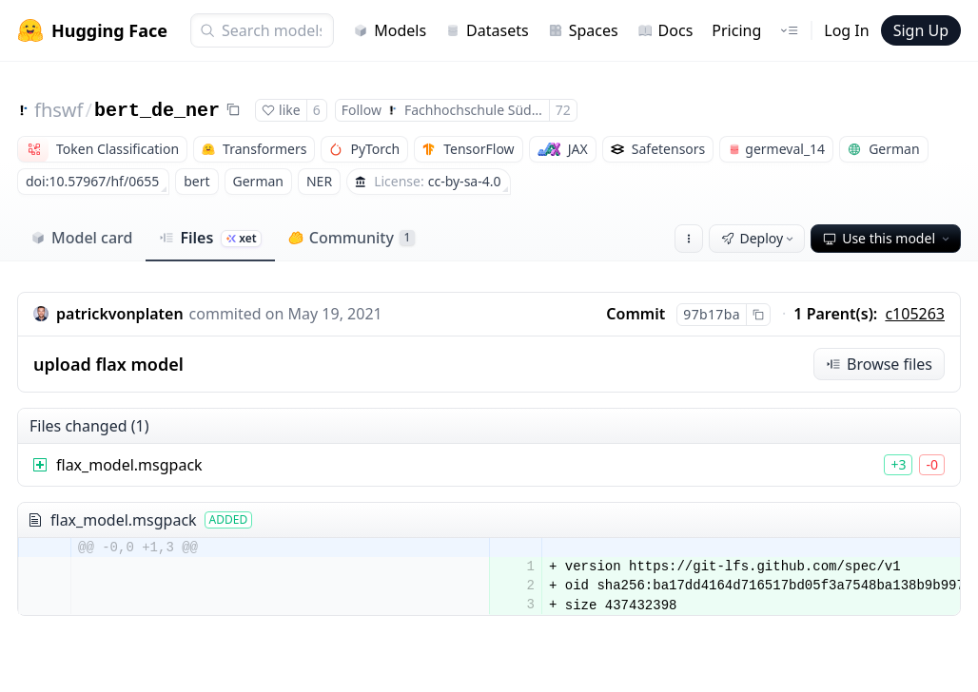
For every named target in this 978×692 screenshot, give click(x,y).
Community (351, 237)
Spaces (583, 30)
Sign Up (921, 30)
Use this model (887, 238)
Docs (665, 30)
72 (563, 110)
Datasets (487, 30)
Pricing (736, 30)
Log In (846, 30)
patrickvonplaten (120, 313)
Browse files (879, 364)
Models (389, 30)
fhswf (58, 110)
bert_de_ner (157, 111)
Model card (81, 237)
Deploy (759, 238)
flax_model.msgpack (129, 464)
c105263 (915, 313)
